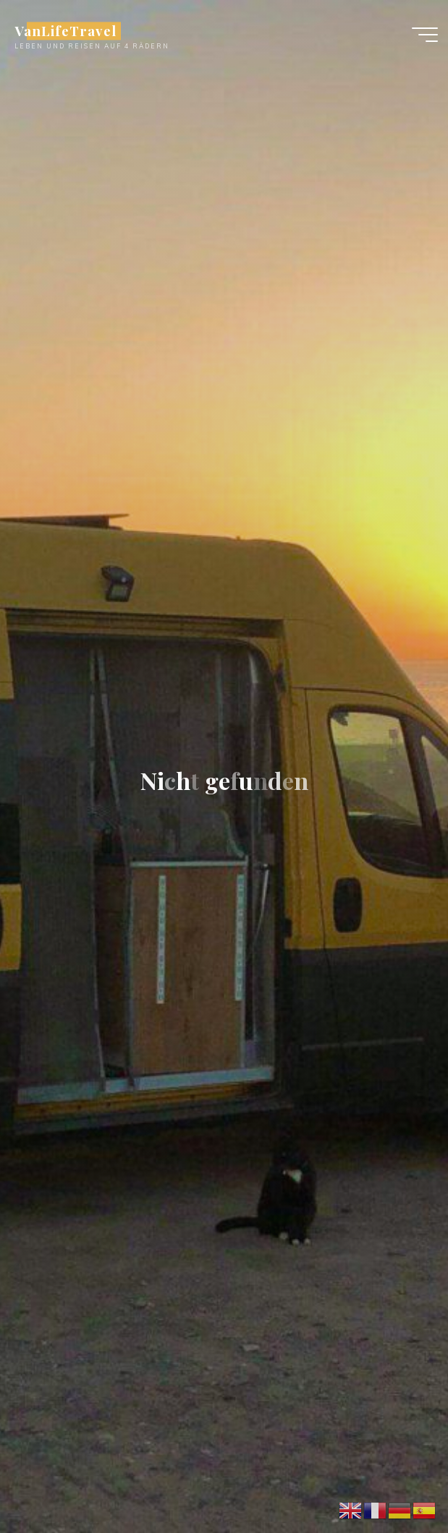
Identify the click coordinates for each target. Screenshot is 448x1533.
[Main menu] (425, 34)
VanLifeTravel (65, 31)
